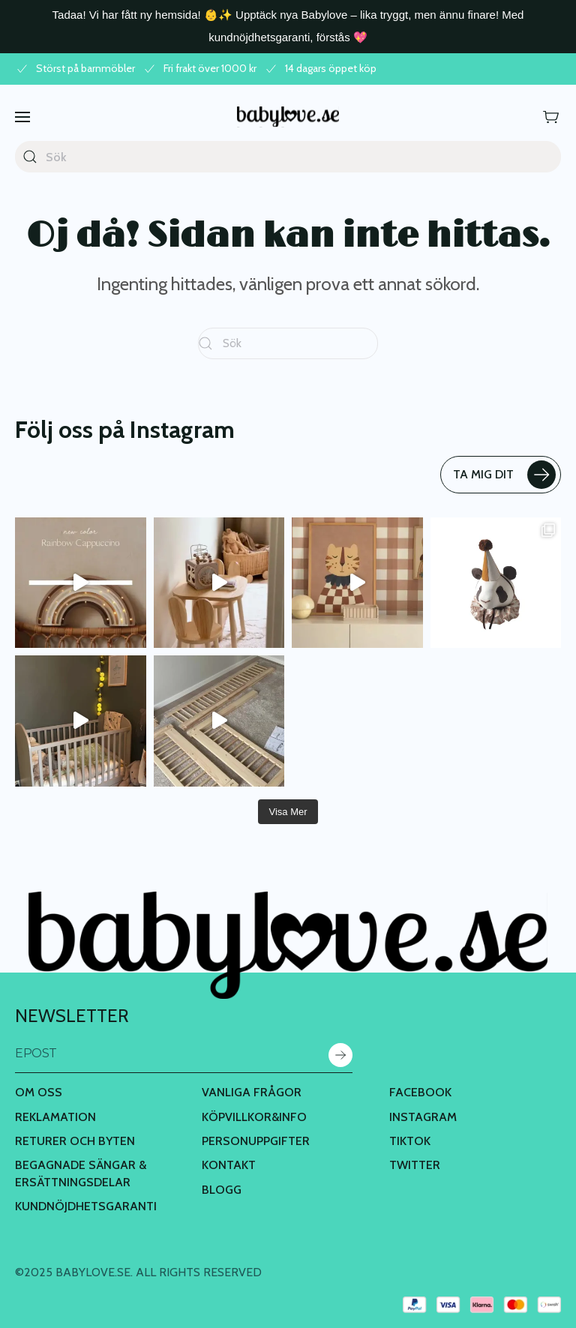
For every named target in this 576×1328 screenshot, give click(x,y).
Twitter (414, 1165)
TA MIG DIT (504, 474)
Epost (36, 1053)
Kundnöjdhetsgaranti (86, 1206)
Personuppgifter (256, 1141)
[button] (22, 116)
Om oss (38, 1092)
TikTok (409, 1141)
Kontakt (229, 1165)
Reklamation (55, 1117)
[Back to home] (288, 116)
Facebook (420, 1092)
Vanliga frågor (252, 1092)
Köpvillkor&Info (254, 1117)
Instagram (423, 1117)
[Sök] (288, 156)
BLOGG (222, 1190)
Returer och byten (75, 1141)
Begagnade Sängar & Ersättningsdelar (80, 1173)
